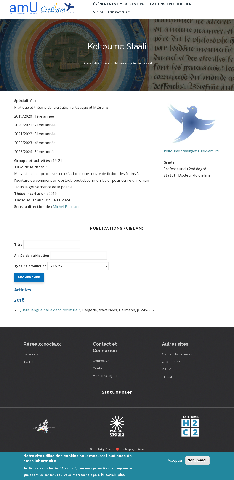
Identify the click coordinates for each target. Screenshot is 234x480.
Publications (165, 10)
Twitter (29, 383)
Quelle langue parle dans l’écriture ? (49, 331)
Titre (18, 265)
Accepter (175, 460)
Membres (135, 10)
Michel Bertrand (66, 227)
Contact (99, 389)
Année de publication (31, 276)
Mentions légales (106, 397)
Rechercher (195, 10)
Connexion (101, 381)
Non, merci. (197, 460)
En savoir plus (113, 474)
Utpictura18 (171, 383)
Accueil (88, 84)
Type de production (30, 287)
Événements (108, 10)
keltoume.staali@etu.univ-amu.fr (191, 172)
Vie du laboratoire (115, 30)
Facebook (31, 375)
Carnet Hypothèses (177, 375)
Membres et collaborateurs (112, 84)
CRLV (166, 390)
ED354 (167, 398)
